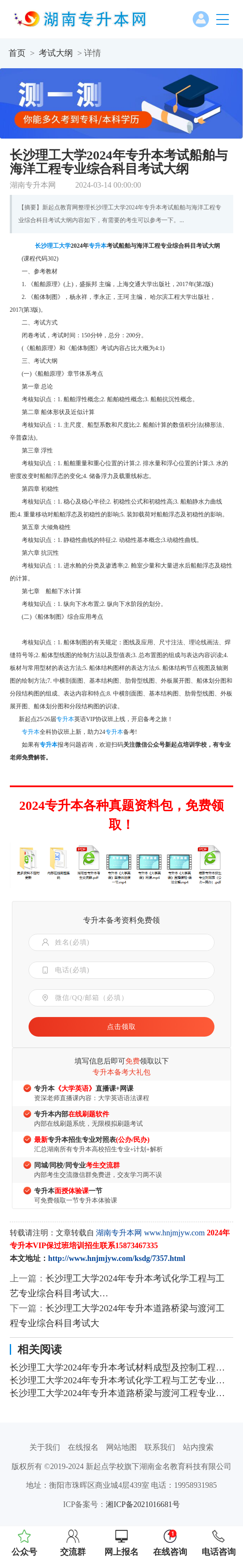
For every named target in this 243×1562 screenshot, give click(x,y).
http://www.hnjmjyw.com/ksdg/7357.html (116, 1258)
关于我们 (44, 1447)
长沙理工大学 (53, 246)
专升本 (98, 246)
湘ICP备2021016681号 (143, 1504)
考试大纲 (56, 53)
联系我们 (160, 1447)
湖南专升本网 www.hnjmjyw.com (150, 1233)
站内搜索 (198, 1447)
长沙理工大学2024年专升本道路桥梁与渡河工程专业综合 (121, 1393)
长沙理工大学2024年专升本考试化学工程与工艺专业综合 (121, 1380)
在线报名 (83, 1447)
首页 (17, 53)
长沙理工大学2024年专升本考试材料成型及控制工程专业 (121, 1367)
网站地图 (121, 1447)
